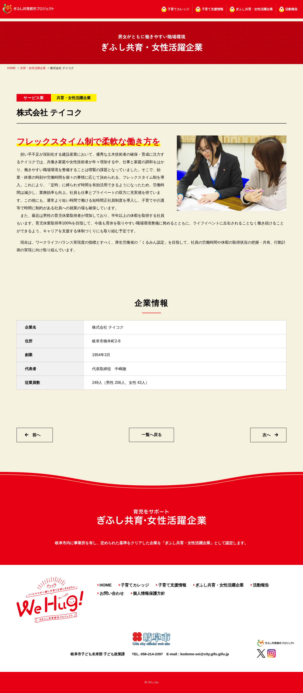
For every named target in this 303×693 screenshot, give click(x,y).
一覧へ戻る (152, 435)
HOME (11, 68)
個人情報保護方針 (149, 593)
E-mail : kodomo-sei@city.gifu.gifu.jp (197, 654)
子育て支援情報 (212, 9)
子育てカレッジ (178, 9)
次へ (270, 435)
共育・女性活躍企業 (33, 68)
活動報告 (291, 9)
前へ (32, 435)
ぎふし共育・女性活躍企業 (254, 9)
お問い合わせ (112, 593)
